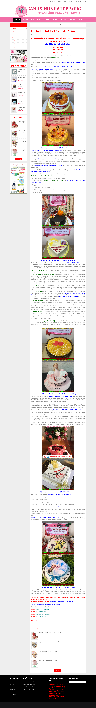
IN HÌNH (32, 19)
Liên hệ (77, 1)
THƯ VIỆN (25, 19)
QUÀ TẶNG (64, 19)
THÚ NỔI (73, 19)
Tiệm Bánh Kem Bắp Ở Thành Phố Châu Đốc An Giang (52, 25)
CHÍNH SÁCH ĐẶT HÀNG (29, 689)
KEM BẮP (39, 19)
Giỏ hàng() (83, 1)
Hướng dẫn (70, 1)
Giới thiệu (59, 1)
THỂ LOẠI (48, 19)
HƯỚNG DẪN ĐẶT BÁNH (29, 684)
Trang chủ (52, 1)
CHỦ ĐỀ (55, 19)
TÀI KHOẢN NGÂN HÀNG (29, 682)
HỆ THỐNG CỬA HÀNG (28, 687)
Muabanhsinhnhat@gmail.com (43, 606)
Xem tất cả (18, 159)
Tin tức (64, 1)
